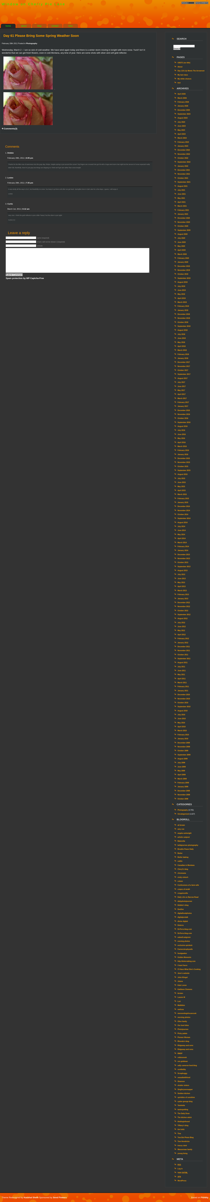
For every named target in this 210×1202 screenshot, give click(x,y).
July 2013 (181, 574)
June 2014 (182, 530)
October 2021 (183, 178)
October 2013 (183, 562)
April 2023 (182, 134)
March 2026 (182, 98)
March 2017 (182, 398)
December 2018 (184, 314)
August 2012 (183, 618)
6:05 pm (29, 158)
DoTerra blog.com (185, 929)
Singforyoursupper (185, 1089)
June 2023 (182, 126)
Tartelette (181, 1105)
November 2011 (184, 650)
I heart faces (182, 965)
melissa (181, 1009)
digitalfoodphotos (185, 913)
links (70, 26)
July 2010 (181, 715)
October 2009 (183, 751)
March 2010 (182, 731)
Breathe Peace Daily (186, 849)
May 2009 (181, 771)
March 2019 (182, 302)
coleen (180, 881)
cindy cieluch (183, 877)
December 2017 (184, 362)
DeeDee (181, 909)
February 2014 (183, 546)
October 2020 (183, 226)
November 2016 (184, 414)
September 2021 (184, 182)
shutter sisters (183, 1085)
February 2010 (183, 735)
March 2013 (182, 590)
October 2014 (183, 514)
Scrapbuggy (182, 1073)
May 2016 (181, 438)
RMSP (180, 1053)
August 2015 (183, 474)
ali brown (181, 825)
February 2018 (183, 354)
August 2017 (183, 378)
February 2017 (183, 402)
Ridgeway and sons (185, 1045)
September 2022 (184, 162)
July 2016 (181, 430)
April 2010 (182, 727)
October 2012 (183, 611)
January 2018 (183, 358)
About (180, 67)
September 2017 (184, 374)
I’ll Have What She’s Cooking (189, 969)
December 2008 (184, 791)
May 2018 (181, 342)
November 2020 (184, 222)
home (8, 26)
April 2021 (182, 202)
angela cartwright (184, 833)
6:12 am (26, 209)
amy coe (181, 829)
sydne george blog (185, 1101)
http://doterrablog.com (186, 961)
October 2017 (183, 370)
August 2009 (183, 759)
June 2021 (182, 194)
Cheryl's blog (183, 869)
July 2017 (181, 382)
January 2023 (183, 146)
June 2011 (182, 671)
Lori (179, 1001)
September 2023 (184, 114)
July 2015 (181, 478)
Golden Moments (184, 957)
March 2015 (182, 494)
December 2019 (184, 266)
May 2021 (181, 198)
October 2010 (183, 703)
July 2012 (181, 623)
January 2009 (183, 787)
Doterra (180, 925)
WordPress (182, 1181)
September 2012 (184, 614)
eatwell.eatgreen (184, 937)
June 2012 (182, 626)
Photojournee (183, 1029)
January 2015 (183, 502)
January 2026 (183, 106)
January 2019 (183, 310)
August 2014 (183, 522)
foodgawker (182, 953)
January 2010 (183, 739)
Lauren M (181, 997)
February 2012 (183, 638)
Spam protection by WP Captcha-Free (25, 278)
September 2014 (184, 518)
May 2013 (181, 582)
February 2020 (183, 258)
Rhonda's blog (183, 1041)
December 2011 (184, 647)
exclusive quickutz (185, 945)
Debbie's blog (183, 905)
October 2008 (183, 799)
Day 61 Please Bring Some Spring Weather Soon (41, 35)
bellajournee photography (188, 845)
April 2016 (182, 442)
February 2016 (183, 450)
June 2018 (182, 338)
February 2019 (183, 306)
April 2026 (182, 94)
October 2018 (183, 322)
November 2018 (184, 318)
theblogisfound (184, 1121)
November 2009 (184, 747)
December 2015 (184, 458)
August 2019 (183, 282)
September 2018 (184, 326)
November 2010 (184, 699)
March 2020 (182, 254)
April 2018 (182, 346)
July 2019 (181, 286)
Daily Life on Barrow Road (188, 897)
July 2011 (181, 667)
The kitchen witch (185, 1117)
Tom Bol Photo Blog (186, 1137)
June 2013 (182, 578)
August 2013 (183, 570)
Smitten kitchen (184, 1093)
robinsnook (182, 1057)
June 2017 (182, 386)
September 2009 (184, 755)
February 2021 (183, 210)
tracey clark (182, 1145)
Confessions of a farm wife (188, 885)
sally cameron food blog (187, 1065)
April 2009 (182, 775)
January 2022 (183, 166)
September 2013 (184, 566)
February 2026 (183, 102)
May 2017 (181, 390)
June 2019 (182, 290)
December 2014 (184, 506)
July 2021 (181, 190)
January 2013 (183, 599)
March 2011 (182, 683)
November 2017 (184, 366)
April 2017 (182, 394)
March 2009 (182, 779)
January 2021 (183, 214)
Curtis (10, 204)
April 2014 (182, 538)
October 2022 (183, 158)
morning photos (184, 1017)
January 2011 (183, 691)
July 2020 (181, 238)
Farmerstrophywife (185, 949)
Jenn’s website (183, 973)
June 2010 (182, 719)
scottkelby (182, 1069)
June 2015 (182, 482)
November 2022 (184, 154)
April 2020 (182, 250)
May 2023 (181, 130)
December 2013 (184, 554)
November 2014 (184, 510)
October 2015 (183, 466)
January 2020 (183, 262)
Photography (31, 43)
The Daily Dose (183, 1113)
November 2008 (184, 795)
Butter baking (183, 857)
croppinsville (183, 893)
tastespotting (183, 1109)
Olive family (182, 1021)
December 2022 (184, 150)
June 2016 (182, 434)
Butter (180, 853)
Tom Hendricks (183, 1141)
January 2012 (183, 643)
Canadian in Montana (186, 865)
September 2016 (184, 422)
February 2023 (183, 142)
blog (39, 26)
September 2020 (184, 230)
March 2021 (182, 206)
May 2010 (181, 723)
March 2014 (182, 542)
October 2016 (183, 418)
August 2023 (183, 118)
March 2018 (182, 350)
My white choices (184, 79)
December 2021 (184, 170)
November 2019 (184, 270)
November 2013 (184, 558)
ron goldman (183, 1061)
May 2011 (181, 674)
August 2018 (183, 330)
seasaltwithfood (184, 1077)
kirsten (180, 993)
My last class (183, 75)
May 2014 (181, 534)
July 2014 (181, 526)
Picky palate (182, 1033)
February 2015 (183, 498)
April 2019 (182, 298)
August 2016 (183, 426)
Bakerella (181, 841)
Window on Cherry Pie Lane (33, 4)
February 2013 (183, 594)
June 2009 (182, 767)
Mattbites (181, 1005)
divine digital (183, 921)
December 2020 (184, 218)
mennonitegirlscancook (187, 1013)
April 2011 (182, 679)
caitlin (180, 861)
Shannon (181, 1081)
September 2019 (184, 278)
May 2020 (181, 246)
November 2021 (184, 174)
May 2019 (181, 294)
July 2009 (181, 763)
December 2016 (184, 410)
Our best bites (183, 1025)
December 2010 (184, 695)
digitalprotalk (183, 917)
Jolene (180, 981)
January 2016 (183, 454)
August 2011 (183, 662)
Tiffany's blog (183, 1125)
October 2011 (183, 655)
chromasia (182, 873)
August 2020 (183, 234)
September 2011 (184, 659)
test (179, 83)
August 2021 (183, 186)
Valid (183, 1173)
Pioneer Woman (184, 1037)
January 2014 (183, 550)
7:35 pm (29, 183)
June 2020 (182, 242)
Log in (180, 1169)
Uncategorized (183, 814)
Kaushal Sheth (31, 1197)
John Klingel (183, 977)
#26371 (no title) (184, 63)
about (24, 26)
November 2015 (184, 462)
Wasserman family (185, 1149)
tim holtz (181, 1129)
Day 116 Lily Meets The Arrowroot (191, 71)
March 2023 (182, 138)
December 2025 (184, 110)
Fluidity (204, 1197)
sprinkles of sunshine (186, 1097)
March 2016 (182, 446)
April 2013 (182, 586)
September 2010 (184, 707)
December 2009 (184, 743)
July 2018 (181, 334)
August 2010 (183, 711)
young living (182, 1153)
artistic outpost (184, 837)
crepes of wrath (184, 889)
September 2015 (184, 470)
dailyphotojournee (185, 901)
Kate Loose (182, 985)
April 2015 (182, 490)
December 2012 (184, 602)
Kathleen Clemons (185, 989)
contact (55, 26)
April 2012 (182, 635)
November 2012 (184, 606)
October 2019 (183, 274)
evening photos (184, 941)
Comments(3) (9, 128)
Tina (179, 1133)
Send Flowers (60, 1197)
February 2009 (183, 783)
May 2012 (181, 630)
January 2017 (183, 406)
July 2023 (181, 122)
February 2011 (183, 686)
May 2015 (181, 486)
